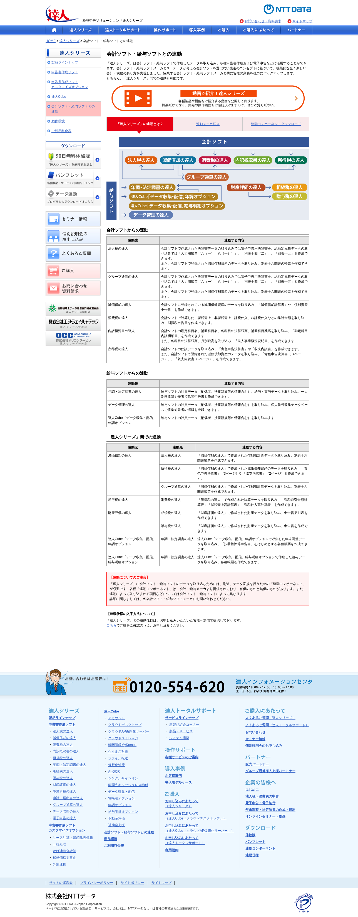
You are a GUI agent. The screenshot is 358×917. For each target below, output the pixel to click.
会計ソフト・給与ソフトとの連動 (73, 108)
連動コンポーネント (260, 848)
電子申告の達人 (64, 818)
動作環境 (58, 121)
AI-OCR (114, 772)
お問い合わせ (255, 732)
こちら (111, 625)
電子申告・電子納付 (260, 803)
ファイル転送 (118, 758)
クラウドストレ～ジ (123, 738)
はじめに (252, 790)
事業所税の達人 (64, 791)
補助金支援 (116, 825)
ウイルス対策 (118, 751)
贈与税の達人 (63, 778)
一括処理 (59, 844)
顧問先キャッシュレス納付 (128, 785)
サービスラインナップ (181, 718)
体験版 (250, 835)
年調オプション (119, 805)
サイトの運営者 (61, 883)
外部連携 (59, 864)
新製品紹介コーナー (184, 724)
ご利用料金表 (61, 131)
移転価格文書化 (64, 858)
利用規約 (171, 850)
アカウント (116, 718)
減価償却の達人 (64, 738)
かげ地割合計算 (64, 851)
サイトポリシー (132, 883)
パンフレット (255, 842)
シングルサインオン (123, 778)
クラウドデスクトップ (124, 725)
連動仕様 (252, 855)
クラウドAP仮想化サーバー (128, 731)
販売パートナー (257, 764)
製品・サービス (181, 731)
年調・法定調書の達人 (69, 765)
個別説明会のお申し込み (263, 746)
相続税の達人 (63, 771)
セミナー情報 (255, 739)
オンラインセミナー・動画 (265, 816)
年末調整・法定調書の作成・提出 (270, 810)
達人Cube (58, 97)
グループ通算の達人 (68, 805)
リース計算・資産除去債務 (73, 838)
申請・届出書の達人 (68, 798)
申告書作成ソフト (64, 72)
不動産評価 (116, 818)
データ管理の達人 (66, 811)
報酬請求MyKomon (122, 745)
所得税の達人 (63, 758)
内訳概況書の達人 (66, 751)
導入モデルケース (178, 782)
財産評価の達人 (64, 785)
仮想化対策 (116, 765)
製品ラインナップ (64, 62)
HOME (51, 41)
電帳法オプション (121, 798)
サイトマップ (302, 21)
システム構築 (179, 738)
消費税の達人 (63, 745)
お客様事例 (173, 776)
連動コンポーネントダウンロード (276, 124)
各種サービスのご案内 (181, 757)
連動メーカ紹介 (208, 124)
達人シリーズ (69, 41)
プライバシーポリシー (96, 883)
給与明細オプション (123, 812)
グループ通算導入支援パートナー (270, 771)
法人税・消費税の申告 (262, 796)
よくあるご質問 (270, 718)
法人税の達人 (63, 731)
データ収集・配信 (121, 792)
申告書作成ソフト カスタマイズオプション (69, 84)
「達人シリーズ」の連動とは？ (139, 124)
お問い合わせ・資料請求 (263, 21)
